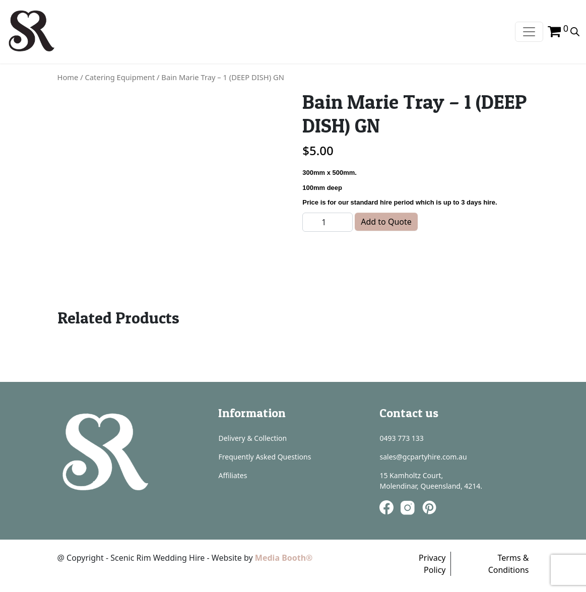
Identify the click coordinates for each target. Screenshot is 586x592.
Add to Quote (386, 221)
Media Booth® (285, 557)
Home (68, 77)
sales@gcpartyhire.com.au (423, 457)
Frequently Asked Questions (264, 457)
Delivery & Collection (252, 438)
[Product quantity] (327, 222)
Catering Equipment (120, 77)
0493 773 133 (401, 438)
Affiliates (232, 475)
